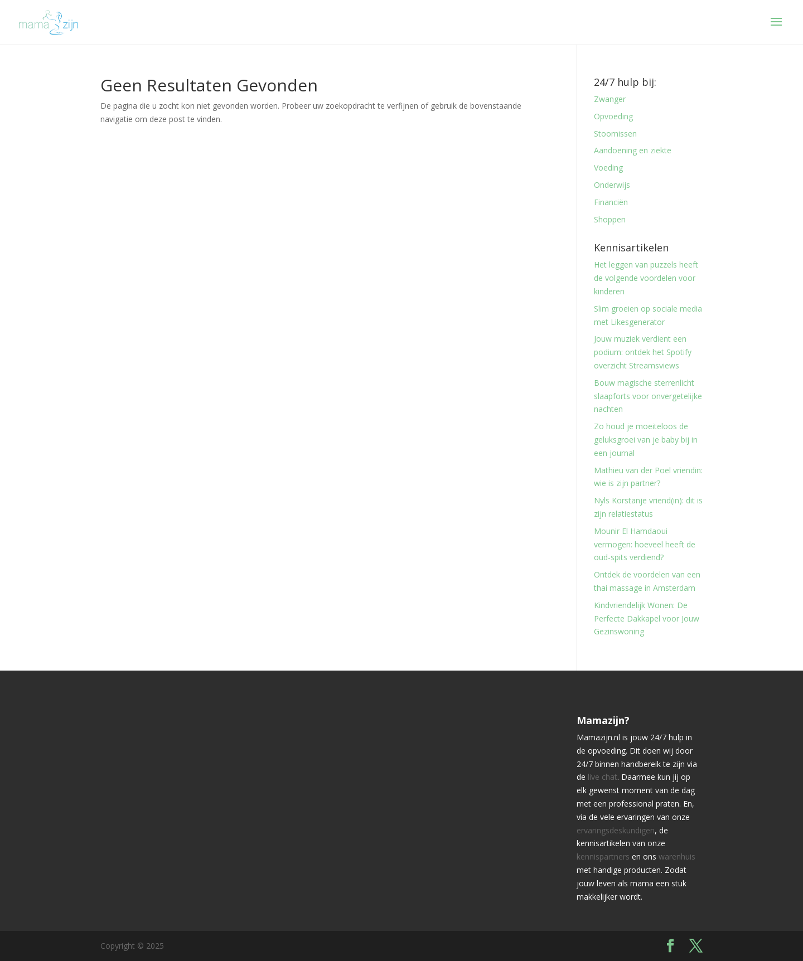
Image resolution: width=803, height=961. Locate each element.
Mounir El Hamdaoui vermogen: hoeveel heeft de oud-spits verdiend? (644, 544)
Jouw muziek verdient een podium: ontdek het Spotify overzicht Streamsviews (642, 352)
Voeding (608, 167)
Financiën (611, 202)
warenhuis (677, 856)
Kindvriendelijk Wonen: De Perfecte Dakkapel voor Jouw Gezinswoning (646, 618)
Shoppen (610, 219)
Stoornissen (615, 133)
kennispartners (603, 856)
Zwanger (610, 99)
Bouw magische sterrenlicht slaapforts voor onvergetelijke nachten (648, 396)
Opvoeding (613, 116)
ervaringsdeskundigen (616, 830)
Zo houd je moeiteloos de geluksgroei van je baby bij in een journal (646, 439)
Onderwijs (612, 184)
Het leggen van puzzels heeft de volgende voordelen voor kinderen (646, 278)
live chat (602, 776)
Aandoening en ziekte (632, 150)
